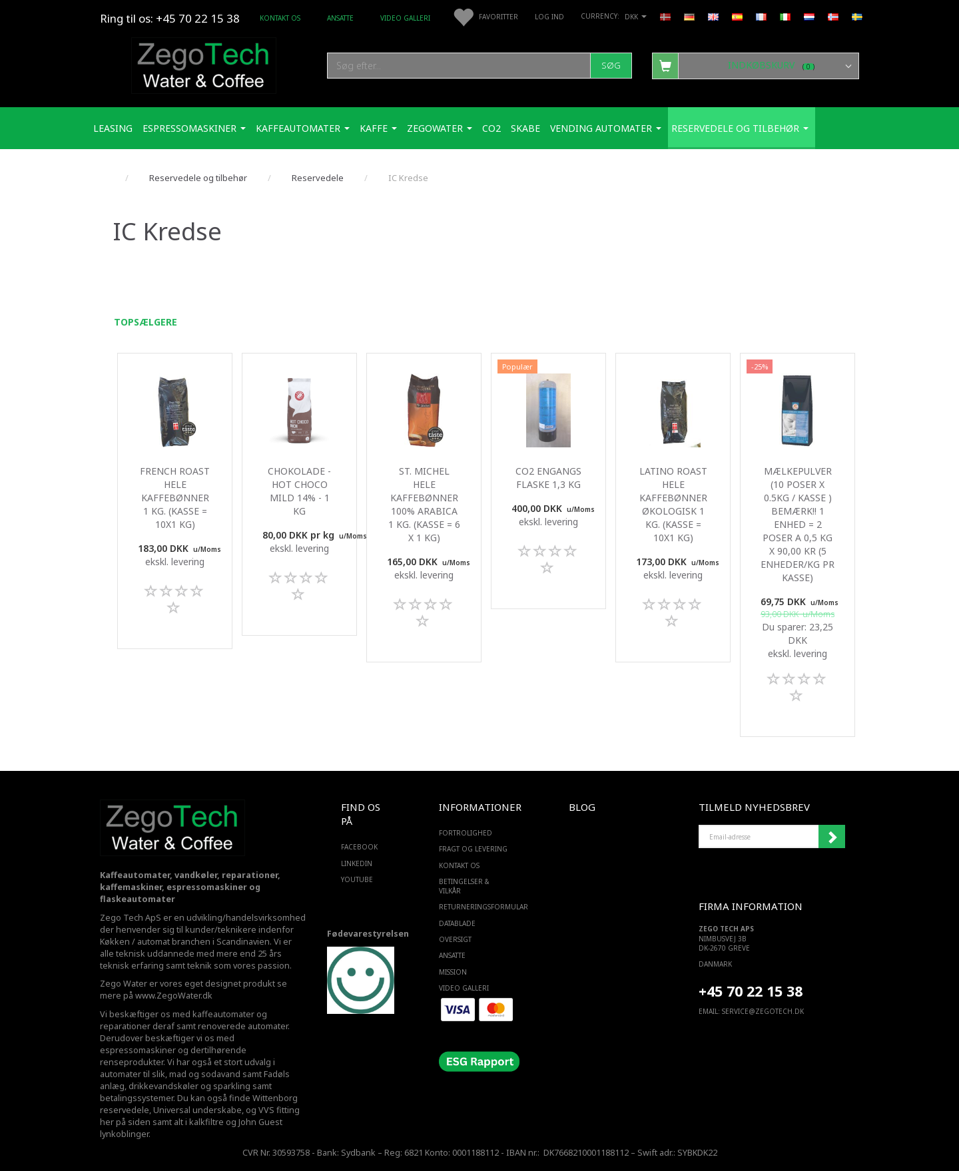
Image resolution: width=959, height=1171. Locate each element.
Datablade (457, 923)
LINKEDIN (356, 863)
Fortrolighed (465, 832)
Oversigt (455, 939)
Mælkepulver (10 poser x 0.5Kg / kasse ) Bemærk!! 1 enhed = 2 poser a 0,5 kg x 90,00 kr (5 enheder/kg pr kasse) (797, 524)
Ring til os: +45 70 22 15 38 (170, 18)
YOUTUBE (357, 879)
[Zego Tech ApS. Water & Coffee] (203, 64)
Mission (453, 972)
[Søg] (611, 66)
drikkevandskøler (163, 1086)
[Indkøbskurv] (755, 65)
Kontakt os (280, 18)
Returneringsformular (476, 906)
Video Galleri (405, 18)
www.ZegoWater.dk (173, 995)
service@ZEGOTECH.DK (763, 1011)
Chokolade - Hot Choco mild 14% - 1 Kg (299, 491)
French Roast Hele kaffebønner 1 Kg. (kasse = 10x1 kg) (175, 498)
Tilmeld (831, 836)
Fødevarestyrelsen (368, 933)
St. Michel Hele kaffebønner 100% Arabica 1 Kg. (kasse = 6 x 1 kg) (424, 504)
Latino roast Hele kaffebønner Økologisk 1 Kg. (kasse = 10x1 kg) (673, 504)
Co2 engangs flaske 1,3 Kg (548, 478)
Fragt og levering (473, 848)
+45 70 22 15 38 (750, 991)
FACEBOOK (359, 846)
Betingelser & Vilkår (464, 886)
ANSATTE (340, 18)
